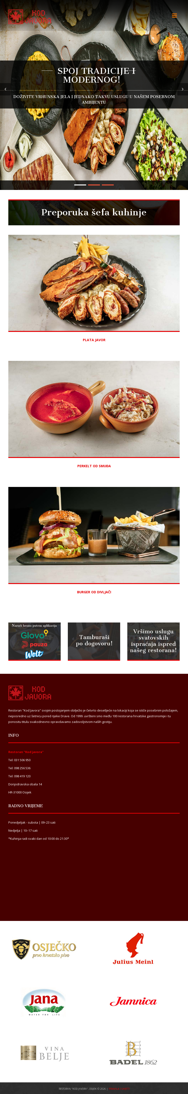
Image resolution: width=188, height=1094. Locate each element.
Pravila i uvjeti (119, 1088)
